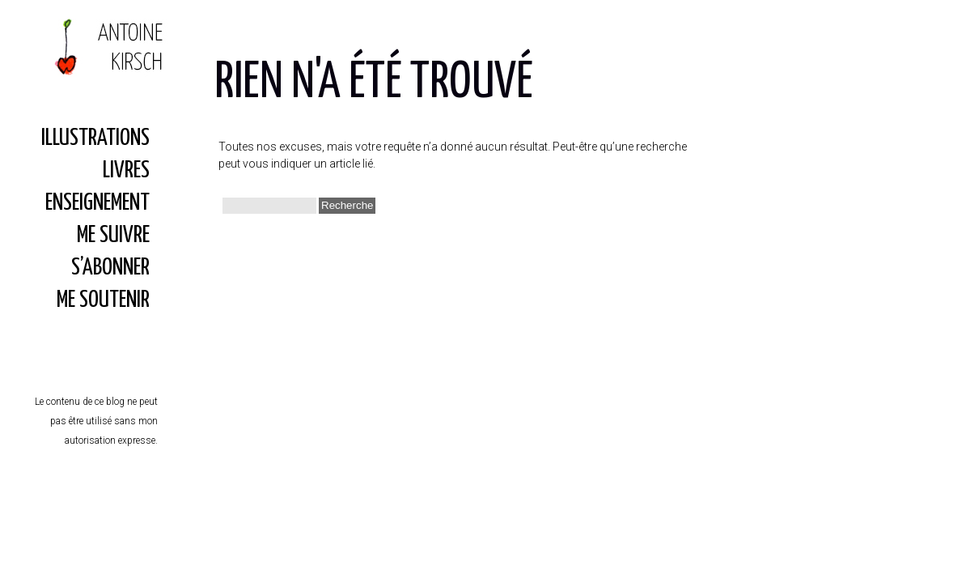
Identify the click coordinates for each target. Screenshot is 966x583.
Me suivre (113, 235)
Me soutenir (103, 300)
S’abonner (110, 268)
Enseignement (97, 203)
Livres (126, 171)
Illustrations (95, 138)
